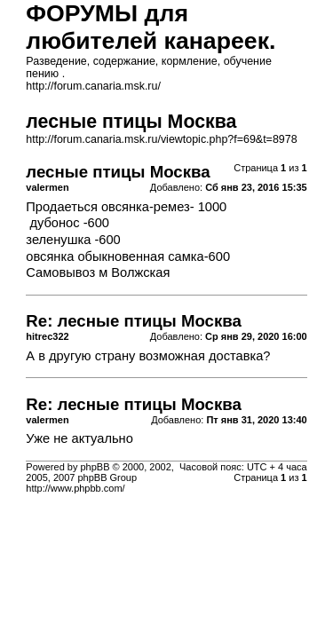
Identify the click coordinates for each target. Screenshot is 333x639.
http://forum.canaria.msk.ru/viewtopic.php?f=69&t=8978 (161, 139)
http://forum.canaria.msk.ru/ (93, 86)
